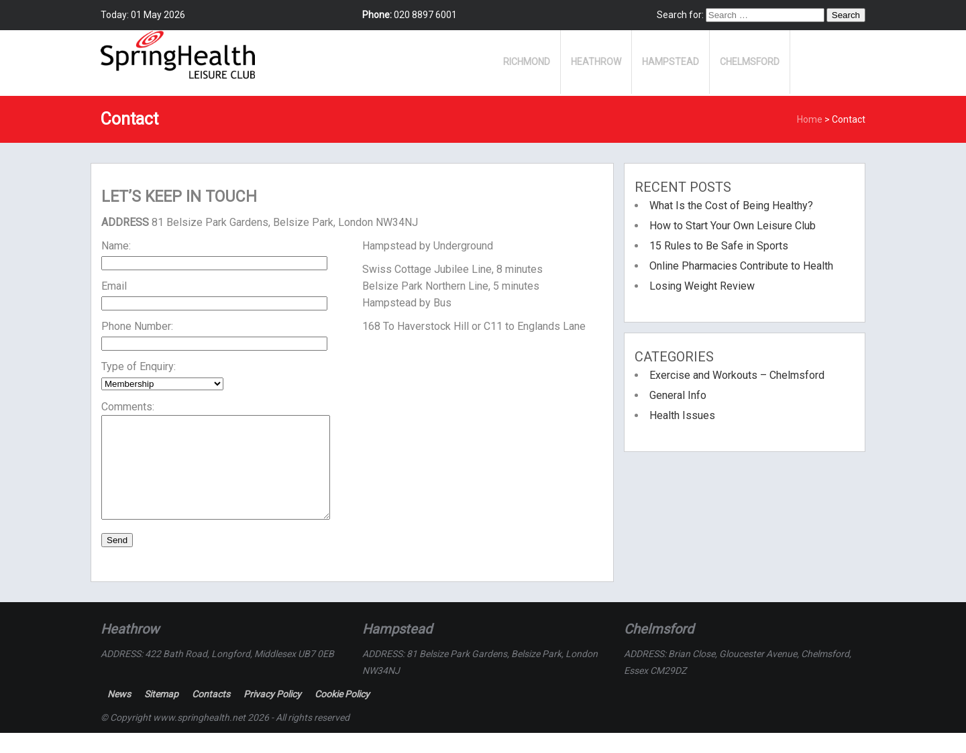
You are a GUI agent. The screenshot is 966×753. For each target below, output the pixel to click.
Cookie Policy (342, 714)
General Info (677, 395)
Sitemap (161, 714)
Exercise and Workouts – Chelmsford (736, 375)
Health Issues (682, 415)
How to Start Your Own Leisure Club (732, 225)
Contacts (211, 714)
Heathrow (596, 61)
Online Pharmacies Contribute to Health (741, 265)
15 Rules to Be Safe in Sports (718, 245)
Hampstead (670, 61)
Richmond (526, 61)
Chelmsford (750, 61)
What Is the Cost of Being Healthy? (731, 205)
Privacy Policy (272, 714)
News (119, 714)
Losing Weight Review (702, 286)
